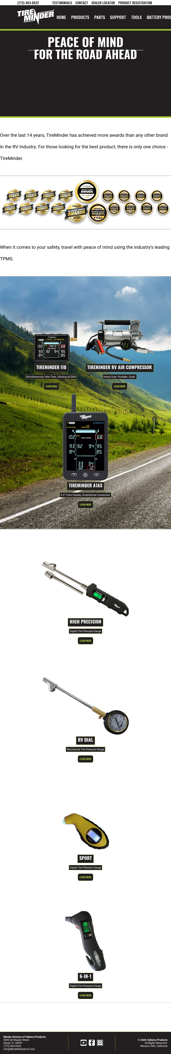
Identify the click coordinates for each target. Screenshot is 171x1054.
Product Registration (135, 2)
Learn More (51, 386)
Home (61, 17)
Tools (136, 17)
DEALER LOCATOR (103, 2)
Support (118, 17)
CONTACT (81, 2)
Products (80, 17)
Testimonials (62, 2)
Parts (99, 17)
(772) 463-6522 (28, 2)
